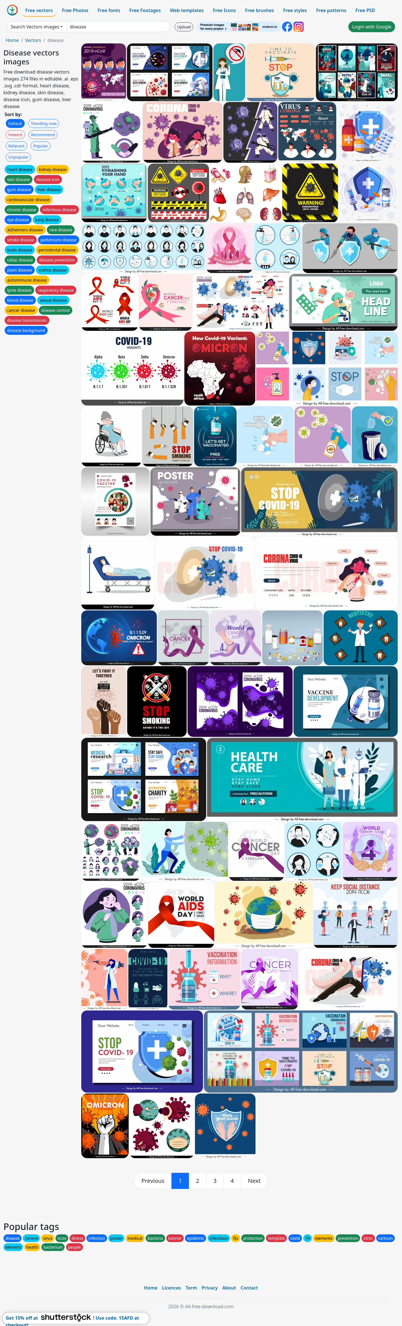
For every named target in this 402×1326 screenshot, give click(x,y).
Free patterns (331, 10)
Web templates (187, 10)
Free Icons (224, 10)
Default (15, 123)
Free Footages (145, 10)
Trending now (44, 123)
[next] (254, 1181)
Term (191, 1288)
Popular (40, 146)
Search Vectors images (35, 27)
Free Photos (75, 10)
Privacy (210, 1288)
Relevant (16, 146)
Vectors (33, 40)
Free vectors (39, 10)
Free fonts (109, 10)
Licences (171, 1288)
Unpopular (18, 157)
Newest (15, 134)
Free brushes (259, 10)
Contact (249, 1288)
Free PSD (365, 10)
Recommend (43, 134)
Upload (184, 27)
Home (12, 40)
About (229, 1288)
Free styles (295, 10)
